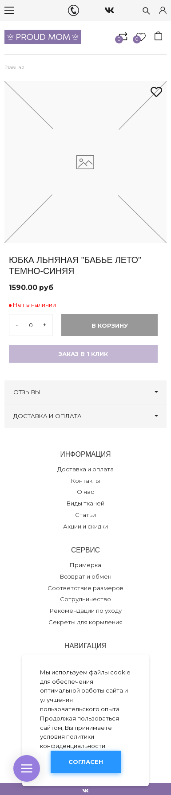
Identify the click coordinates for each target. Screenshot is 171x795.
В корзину (109, 325)
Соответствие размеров (85, 587)
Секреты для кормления (85, 622)
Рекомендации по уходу (86, 610)
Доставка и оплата (85, 469)
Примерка (85, 564)
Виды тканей (85, 503)
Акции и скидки (85, 526)
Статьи (85, 514)
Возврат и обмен (85, 576)
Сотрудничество (85, 599)
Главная (14, 67)
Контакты (85, 480)
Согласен (85, 761)
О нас (85, 491)
